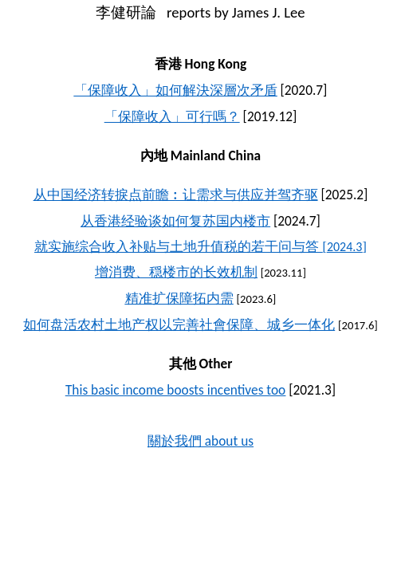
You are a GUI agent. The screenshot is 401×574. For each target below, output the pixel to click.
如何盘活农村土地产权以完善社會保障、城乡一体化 (179, 324)
